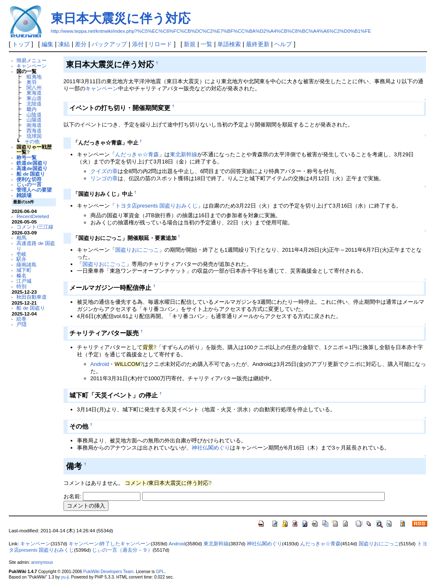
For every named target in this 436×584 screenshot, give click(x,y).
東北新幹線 (183, 154)
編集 (47, 44)
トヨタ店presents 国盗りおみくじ (156, 206)
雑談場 (24, 195)
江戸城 (24, 281)
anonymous (42, 562)
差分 (81, 44)
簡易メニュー (31, 60)
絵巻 (21, 318)
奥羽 (31, 82)
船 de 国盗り (30, 173)
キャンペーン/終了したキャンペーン (110, 543)
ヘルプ (283, 44)
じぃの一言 (29, 184)
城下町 (24, 270)
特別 (21, 286)
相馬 (21, 237)
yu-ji (65, 577)
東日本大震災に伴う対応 (120, 18)
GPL (160, 571)
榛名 (21, 275)
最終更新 (258, 44)
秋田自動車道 (31, 297)
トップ (21, 44)
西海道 (34, 130)
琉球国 (34, 136)
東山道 (34, 98)
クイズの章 (104, 171)
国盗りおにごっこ (137, 250)
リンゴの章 (104, 178)
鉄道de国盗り (32, 163)
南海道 (34, 125)
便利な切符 (29, 179)
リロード (160, 44)
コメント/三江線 (34, 226)
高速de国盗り (32, 168)
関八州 (34, 87)
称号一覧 (26, 157)
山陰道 (34, 114)
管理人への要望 (34, 189)
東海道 (34, 92)
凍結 (64, 44)
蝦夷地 (34, 76)
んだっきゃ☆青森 (137, 154)
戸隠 (21, 324)
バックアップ (109, 44)
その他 (32, 141)
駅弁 (21, 259)
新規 (190, 44)
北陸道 (34, 103)
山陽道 (34, 119)
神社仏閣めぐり (211, 448)
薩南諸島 (26, 264)
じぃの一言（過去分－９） (122, 549)
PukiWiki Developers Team (108, 571)
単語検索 (229, 44)
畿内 (31, 109)
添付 (138, 44)
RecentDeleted (32, 216)
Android (99, 364)
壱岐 (21, 254)
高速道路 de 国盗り (35, 245)
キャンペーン (31, 65)
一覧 (206, 44)
